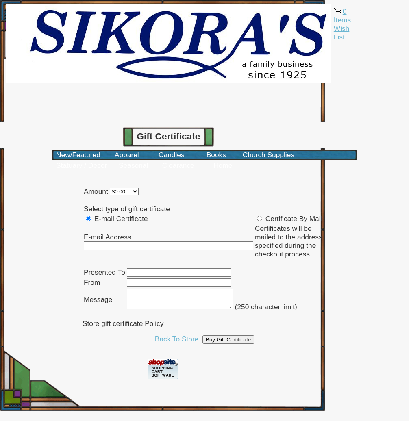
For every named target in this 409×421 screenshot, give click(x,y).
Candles (172, 155)
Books (216, 155)
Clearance (178, 165)
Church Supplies (268, 155)
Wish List (342, 32)
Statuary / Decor (81, 165)
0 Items (342, 15)
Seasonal (133, 165)
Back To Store (177, 343)
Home (222, 165)
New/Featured (78, 155)
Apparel (127, 155)
